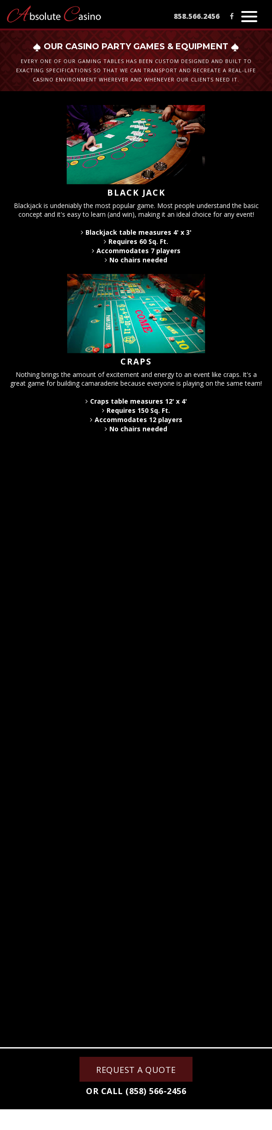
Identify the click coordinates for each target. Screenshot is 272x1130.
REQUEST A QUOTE (136, 1069)
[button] (249, 15)
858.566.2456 (197, 16)
